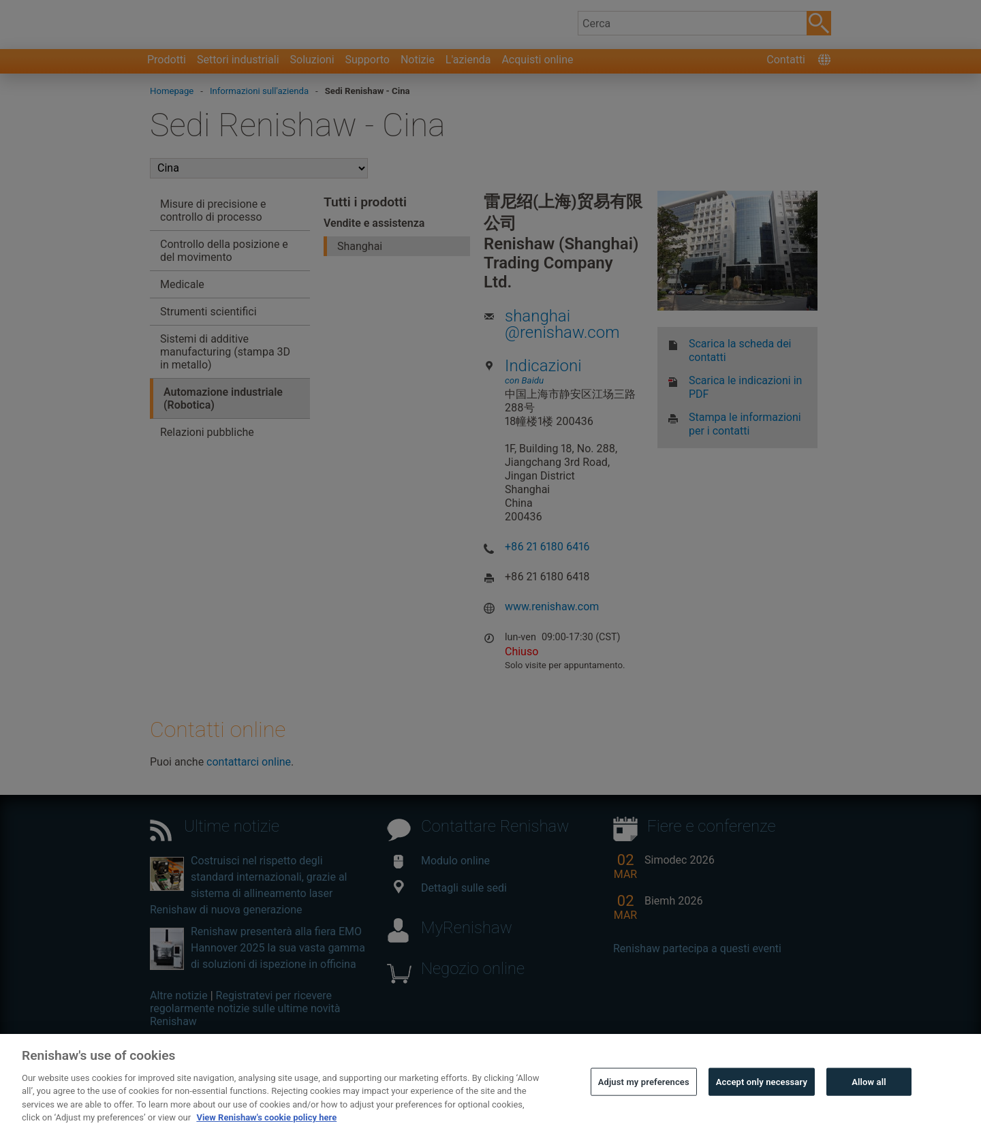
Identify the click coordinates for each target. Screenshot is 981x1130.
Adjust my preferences (643, 1097)
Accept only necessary (761, 1097)
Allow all (869, 1097)
